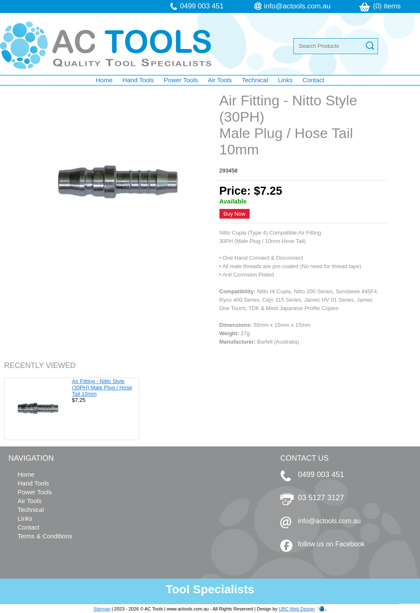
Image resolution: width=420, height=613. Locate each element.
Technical (255, 79)
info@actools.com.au (297, 6)
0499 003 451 (202, 6)
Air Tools (220, 79)
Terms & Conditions (45, 536)
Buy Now (234, 214)
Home (104, 79)
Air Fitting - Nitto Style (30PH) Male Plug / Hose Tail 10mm (102, 387)
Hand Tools (138, 79)
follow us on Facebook (331, 544)
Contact (313, 79)
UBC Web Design (297, 608)
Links (285, 79)
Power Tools (181, 79)
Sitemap (102, 608)
